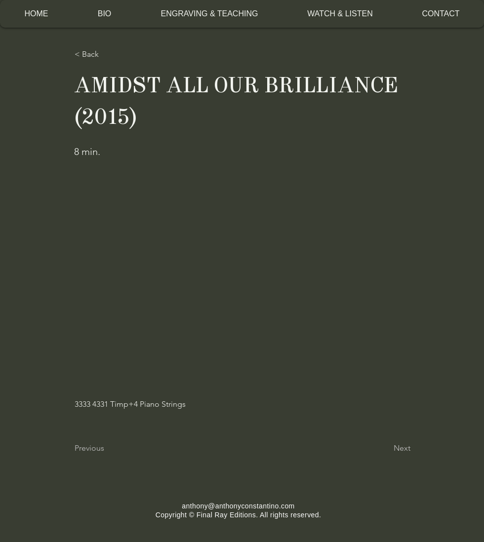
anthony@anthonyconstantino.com (238, 506)
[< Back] (107, 54)
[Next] (385, 448)
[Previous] (107, 448)
